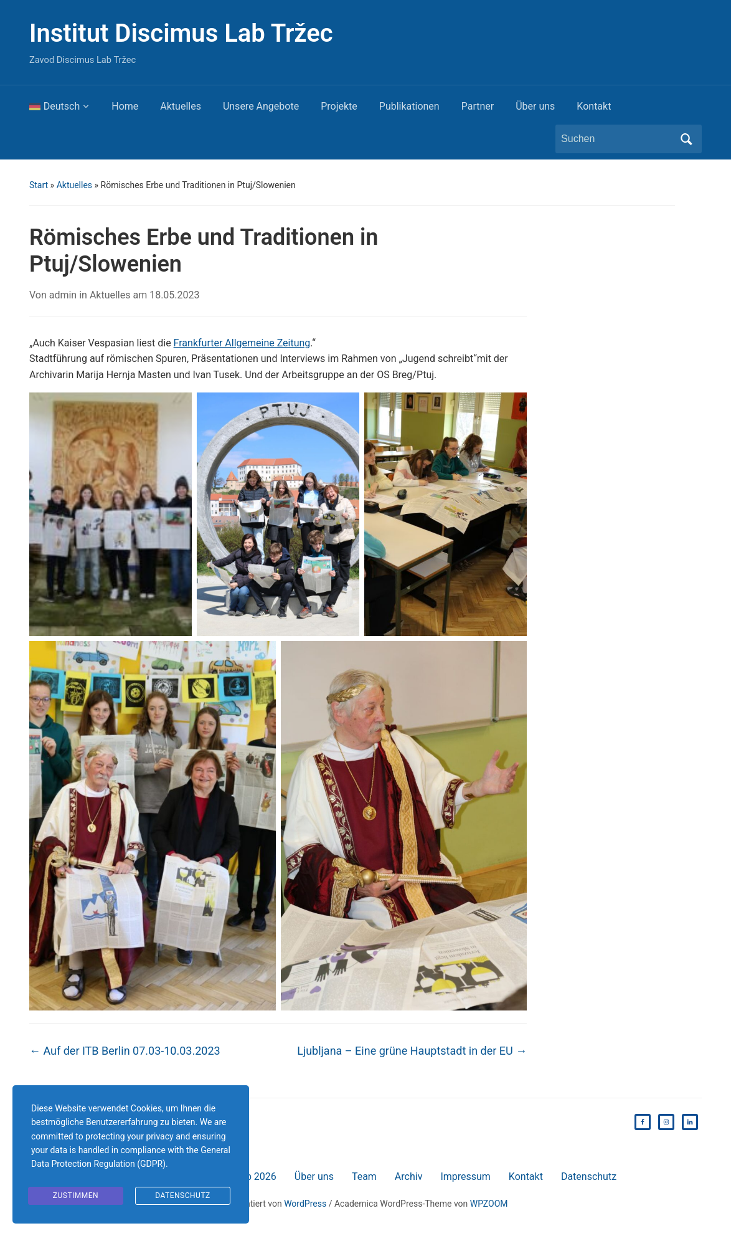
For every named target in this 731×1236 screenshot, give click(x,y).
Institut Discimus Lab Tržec (181, 33)
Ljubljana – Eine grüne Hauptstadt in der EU (412, 1050)
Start (38, 185)
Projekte (339, 106)
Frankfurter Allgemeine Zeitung (242, 343)
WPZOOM (489, 1204)
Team (364, 1176)
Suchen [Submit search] (686, 138)
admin (63, 295)
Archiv (409, 1176)
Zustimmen (75, 1195)
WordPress (305, 1204)
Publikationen (409, 106)
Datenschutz (588, 1176)
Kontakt (594, 106)
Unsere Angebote (261, 106)
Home (124, 106)
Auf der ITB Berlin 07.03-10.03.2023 (124, 1050)
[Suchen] (617, 139)
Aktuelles (180, 106)
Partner (477, 106)
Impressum (465, 1176)
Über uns (535, 106)
